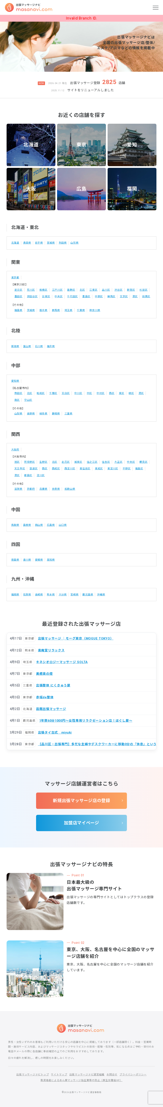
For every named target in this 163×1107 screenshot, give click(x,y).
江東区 (94, 289)
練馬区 (111, 296)
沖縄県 (101, 593)
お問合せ (112, 1074)
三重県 (69, 412)
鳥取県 (15, 523)
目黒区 (146, 296)
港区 (135, 296)
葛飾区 (71, 289)
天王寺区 (19, 467)
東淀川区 (112, 467)
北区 (82, 289)
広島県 (51, 523)
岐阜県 (43, 412)
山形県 (75, 242)
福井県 (51, 345)
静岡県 (56, 412)
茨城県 (31, 309)
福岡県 (15, 593)
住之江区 (92, 461)
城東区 (78, 461)
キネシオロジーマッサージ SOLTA (62, 661)
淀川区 (41, 474)
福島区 (139, 467)
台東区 (46, 296)
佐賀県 (27, 593)
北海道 (31, 145)
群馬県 (56, 309)
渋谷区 (119, 289)
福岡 (132, 189)
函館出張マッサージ (51, 708)
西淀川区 (70, 467)
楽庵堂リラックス (51, 649)
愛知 (132, 145)
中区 (89, 392)
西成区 (56, 467)
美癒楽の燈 (44, 672)
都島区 (28, 474)
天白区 (66, 392)
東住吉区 (85, 467)
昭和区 (41, 392)
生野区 (43, 461)
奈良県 (56, 487)
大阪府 (15, 449)
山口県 (63, 523)
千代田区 (72, 296)
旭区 (17, 461)
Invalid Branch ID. (81, 18)
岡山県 (39, 523)
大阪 (31, 189)
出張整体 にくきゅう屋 (53, 684)
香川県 (27, 558)
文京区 (124, 296)
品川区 (106, 289)
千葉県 (81, 309)
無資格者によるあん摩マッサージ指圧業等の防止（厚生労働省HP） (81, 1079)
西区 (112, 392)
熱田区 (18, 392)
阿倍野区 (29, 461)
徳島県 (15, 558)
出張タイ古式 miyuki (55, 731)
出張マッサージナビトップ (32, 1074)
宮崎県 (75, 593)
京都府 (31, 487)
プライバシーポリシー (133, 1074)
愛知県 (15, 380)
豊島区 (86, 296)
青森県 (27, 242)
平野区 (127, 467)
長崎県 (39, 593)
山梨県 (18, 412)
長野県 (31, 412)
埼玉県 (69, 309)
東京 (81, 145)
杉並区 (144, 289)
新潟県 (15, 345)
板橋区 (43, 289)
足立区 (18, 289)
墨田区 (18, 296)
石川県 (39, 345)
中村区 (101, 392)
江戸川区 (57, 289)
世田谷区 (32, 296)
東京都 (15, 277)
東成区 (99, 467)
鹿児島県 (88, 593)
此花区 (66, 461)
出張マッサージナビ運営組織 (87, 1074)
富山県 (27, 345)
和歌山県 (70, 488)
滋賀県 (18, 487)
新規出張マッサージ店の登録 (82, 799)
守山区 (28, 399)
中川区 (78, 392)
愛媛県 (39, 558)
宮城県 (51, 242)
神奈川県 (95, 309)
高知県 (51, 558)
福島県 (18, 309)
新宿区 (131, 289)
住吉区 (106, 461)
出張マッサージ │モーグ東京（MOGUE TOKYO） (76, 637)
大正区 (119, 461)
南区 (17, 399)
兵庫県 (43, 487)
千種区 (53, 392)
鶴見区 (144, 461)
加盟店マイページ (81, 822)
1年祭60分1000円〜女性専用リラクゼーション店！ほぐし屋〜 (86, 719)
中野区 (99, 296)
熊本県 (51, 593)
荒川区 (31, 289)
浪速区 (34, 467)
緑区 (131, 392)
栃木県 (43, 309)
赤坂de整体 (45, 696)
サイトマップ (59, 1074)
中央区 (59, 296)
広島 (81, 189)
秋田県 (63, 242)
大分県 (63, 593)
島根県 (27, 523)
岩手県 (39, 242)
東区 (121, 392)
